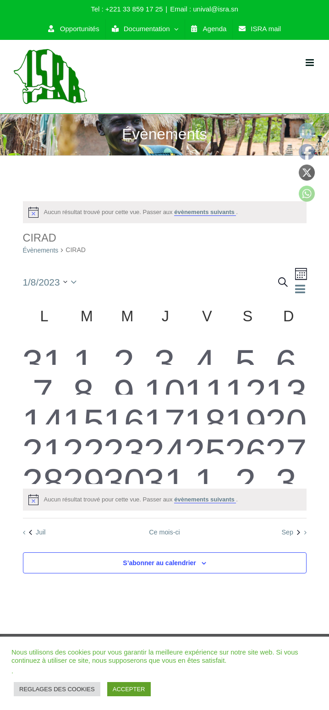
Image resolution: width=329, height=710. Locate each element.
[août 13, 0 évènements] (286, 380)
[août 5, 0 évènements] (245, 350)
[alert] (165, 212)
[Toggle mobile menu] (310, 62)
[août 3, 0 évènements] (164, 350)
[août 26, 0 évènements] (245, 439)
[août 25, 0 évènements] (205, 439)
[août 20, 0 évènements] (286, 409)
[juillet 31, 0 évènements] (43, 350)
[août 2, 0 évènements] (124, 350)
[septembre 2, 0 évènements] (245, 469)
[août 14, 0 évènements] (43, 409)
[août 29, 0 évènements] (83, 469)
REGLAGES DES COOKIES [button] (57, 689)
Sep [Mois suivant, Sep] (290, 532)
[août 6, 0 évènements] (286, 350)
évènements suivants (205, 212)
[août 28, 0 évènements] (43, 469)
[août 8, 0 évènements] (83, 380)
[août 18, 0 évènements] (205, 409)
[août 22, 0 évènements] (83, 439)
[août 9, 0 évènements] (124, 380)
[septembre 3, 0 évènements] (286, 469)
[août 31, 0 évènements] (164, 469)
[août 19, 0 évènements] (245, 409)
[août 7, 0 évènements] (43, 380)
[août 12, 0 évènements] (245, 380)
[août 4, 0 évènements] (205, 350)
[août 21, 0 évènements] (43, 439)
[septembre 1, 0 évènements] (205, 469)
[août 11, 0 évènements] (205, 380)
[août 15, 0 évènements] (83, 409)
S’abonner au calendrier (159, 563)
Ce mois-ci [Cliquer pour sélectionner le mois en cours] (164, 532)
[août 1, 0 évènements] (83, 350)
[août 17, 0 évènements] (164, 409)
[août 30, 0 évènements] (124, 469)
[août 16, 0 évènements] (124, 409)
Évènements (41, 250)
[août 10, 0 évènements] (164, 380)
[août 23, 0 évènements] (124, 439)
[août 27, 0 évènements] (286, 439)
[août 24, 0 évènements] (164, 439)
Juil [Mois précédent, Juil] (37, 532)
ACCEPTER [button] (129, 689)
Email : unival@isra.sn (204, 9)
